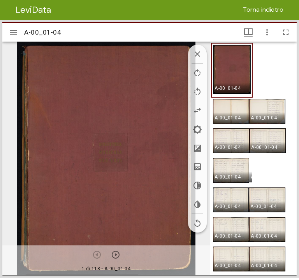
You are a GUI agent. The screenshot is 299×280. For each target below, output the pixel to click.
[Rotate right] (197, 73)
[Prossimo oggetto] (115, 254)
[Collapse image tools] (197, 54)
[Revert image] (197, 223)
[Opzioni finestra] (267, 32)
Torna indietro (263, 9)
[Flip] (197, 110)
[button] (232, 70)
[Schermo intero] (285, 32)
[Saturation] (197, 167)
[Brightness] (197, 129)
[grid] (253, 158)
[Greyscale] (197, 185)
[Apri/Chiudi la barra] (13, 32)
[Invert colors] (197, 204)
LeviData (33, 10)
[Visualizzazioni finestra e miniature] (248, 32)
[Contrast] (197, 148)
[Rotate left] (197, 91)
